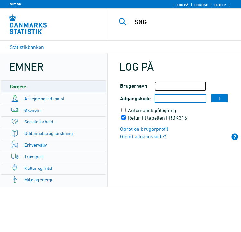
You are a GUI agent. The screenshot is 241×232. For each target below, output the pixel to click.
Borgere (18, 86)
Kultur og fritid (38, 168)
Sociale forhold (38, 121)
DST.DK (15, 4)
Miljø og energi (38, 179)
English (201, 5)
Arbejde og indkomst (44, 98)
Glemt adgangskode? (143, 136)
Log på (182, 5)
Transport (34, 156)
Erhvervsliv (35, 145)
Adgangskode (135, 98)
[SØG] (185, 21)
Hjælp (220, 5)
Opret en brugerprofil (144, 129)
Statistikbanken (27, 47)
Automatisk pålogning (152, 110)
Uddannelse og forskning (48, 133)
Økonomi (32, 110)
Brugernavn (133, 86)
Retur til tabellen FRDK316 (157, 118)
